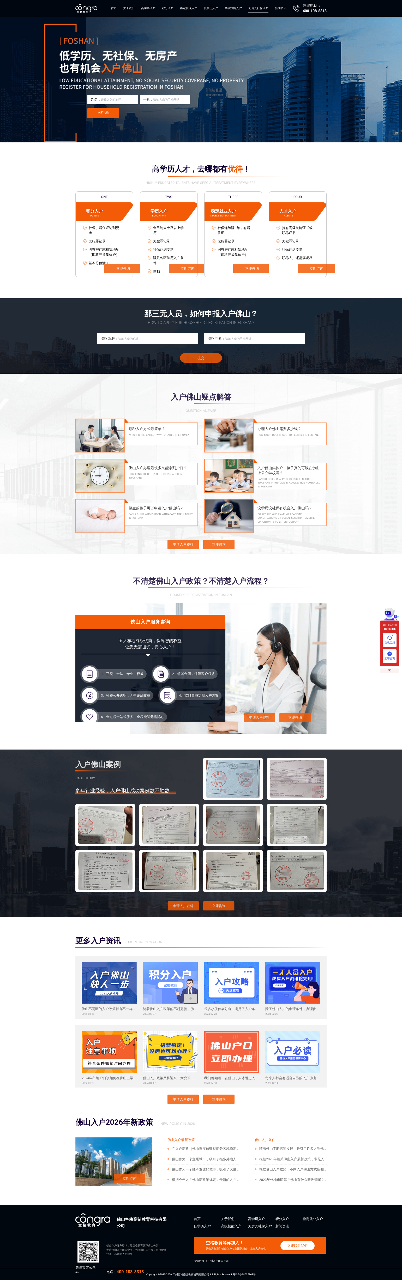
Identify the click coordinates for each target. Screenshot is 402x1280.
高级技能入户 (233, 8)
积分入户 (167, 8)
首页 (114, 8)
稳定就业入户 (188, 8)
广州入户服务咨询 (218, 1260)
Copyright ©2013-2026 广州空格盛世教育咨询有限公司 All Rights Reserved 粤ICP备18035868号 (201, 1274)
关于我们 (129, 8)
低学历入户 (211, 8)
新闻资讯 (280, 8)
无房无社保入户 (258, 8)
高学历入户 (148, 8)
